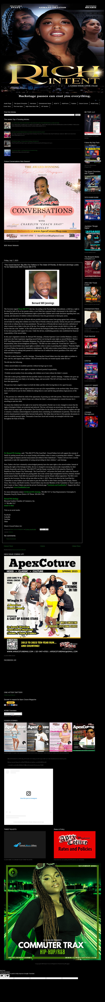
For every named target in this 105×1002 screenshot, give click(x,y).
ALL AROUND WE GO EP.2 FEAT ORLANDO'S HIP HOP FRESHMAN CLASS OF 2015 (35, 122)
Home (42, 546)
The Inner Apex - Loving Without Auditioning (24, 150)
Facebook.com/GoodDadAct (57, 485)
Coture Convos (83, 103)
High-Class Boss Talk (32, 106)
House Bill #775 (23, 309)
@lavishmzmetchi (12, 758)
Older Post (76, 546)
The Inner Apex (18, 106)
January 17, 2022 (39, 765)
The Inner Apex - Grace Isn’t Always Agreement (25, 141)
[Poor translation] (7, 975)
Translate (15, 716)
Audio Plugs (7, 103)
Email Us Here (9, 506)
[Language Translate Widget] (13, 713)
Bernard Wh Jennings (11, 499)
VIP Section (44, 106)
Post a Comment (11, 538)
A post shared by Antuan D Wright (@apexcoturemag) (28, 822)
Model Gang (94, 103)
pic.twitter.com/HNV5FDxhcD (38, 762)
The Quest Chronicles (20, 103)
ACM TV (56, 103)
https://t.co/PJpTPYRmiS (22, 762)
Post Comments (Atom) (18, 549)
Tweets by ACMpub (9, 695)
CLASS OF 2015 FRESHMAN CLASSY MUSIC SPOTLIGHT (28, 132)
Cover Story (7, 106)
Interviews (33, 103)
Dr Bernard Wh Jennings (32, 492)
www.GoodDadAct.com (22, 487)
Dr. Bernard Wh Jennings (12, 453)
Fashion (73, 103)
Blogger (67, 963)
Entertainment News (45, 103)
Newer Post (8, 546)
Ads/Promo (65, 103)
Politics (11, 532)
